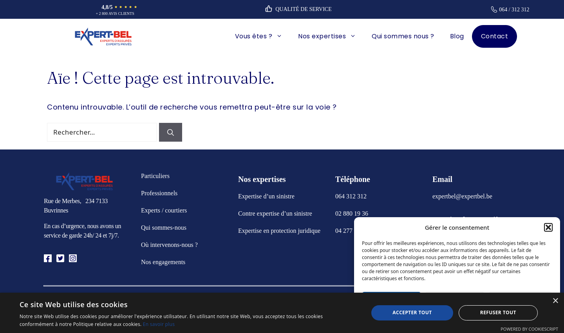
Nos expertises (331, 36)
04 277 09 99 (351, 230)
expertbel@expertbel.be (462, 196)
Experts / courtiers (164, 210)
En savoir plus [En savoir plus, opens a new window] (159, 324)
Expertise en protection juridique (279, 230)
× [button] (555, 301)
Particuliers (155, 176)
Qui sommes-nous (163, 227)
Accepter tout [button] (412, 312)
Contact (494, 36)
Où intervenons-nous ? (169, 244)
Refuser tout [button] (498, 312)
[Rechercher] (170, 132)
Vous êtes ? (263, 36)
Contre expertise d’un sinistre (275, 213)
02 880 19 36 (351, 213)
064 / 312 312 (514, 10)
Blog (457, 36)
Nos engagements (163, 262)
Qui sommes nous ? (403, 36)
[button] (548, 227)
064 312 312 (351, 196)
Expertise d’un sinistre (266, 196)
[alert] (282, 313)
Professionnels (159, 193)
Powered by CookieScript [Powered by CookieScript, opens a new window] (529, 329)
